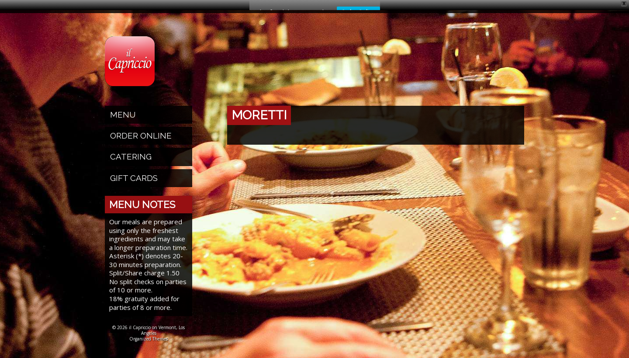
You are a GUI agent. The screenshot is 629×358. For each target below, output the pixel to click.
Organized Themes (148, 331)
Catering (131, 149)
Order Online (141, 128)
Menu (123, 107)
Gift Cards (134, 170)
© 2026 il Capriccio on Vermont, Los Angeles (148, 323)
